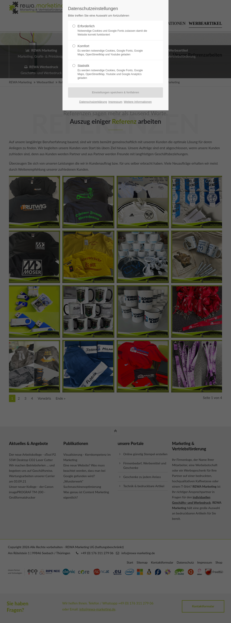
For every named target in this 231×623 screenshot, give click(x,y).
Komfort (114, 50)
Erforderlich (114, 30)
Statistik (114, 72)
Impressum (115, 101)
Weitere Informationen (138, 101)
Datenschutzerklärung (93, 101)
